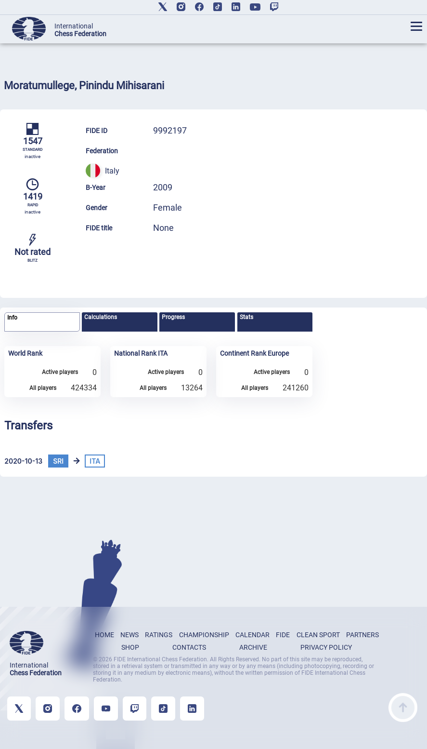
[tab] (41, 322)
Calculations (100, 317)
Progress (173, 317)
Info (12, 317)
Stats (246, 317)
